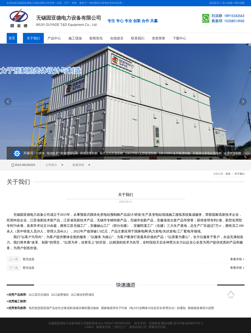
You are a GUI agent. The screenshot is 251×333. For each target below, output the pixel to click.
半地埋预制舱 (70, 153)
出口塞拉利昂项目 (82, 294)
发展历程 (78, 164)
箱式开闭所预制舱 (112, 153)
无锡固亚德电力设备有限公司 (68, 18)
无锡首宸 (154, 323)
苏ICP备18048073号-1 (188, 323)
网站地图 (240, 2)
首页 (12, 38)
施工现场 (75, 38)
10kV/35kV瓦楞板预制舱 (142, 153)
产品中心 (54, 38)
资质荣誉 (158, 38)
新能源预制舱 (89, 153)
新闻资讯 (96, 38)
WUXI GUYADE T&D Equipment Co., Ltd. (67, 24)
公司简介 (51, 164)
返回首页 (214, 2)
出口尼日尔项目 (39, 294)
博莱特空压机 (157, 327)
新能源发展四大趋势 (201, 308)
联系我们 (137, 38)
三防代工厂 (120, 327)
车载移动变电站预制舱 (207, 153)
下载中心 (179, 38)
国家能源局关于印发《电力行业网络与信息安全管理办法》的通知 (143, 308)
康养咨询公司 (138, 327)
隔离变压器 (103, 327)
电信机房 (53, 153)
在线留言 (117, 38)
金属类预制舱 (233, 153)
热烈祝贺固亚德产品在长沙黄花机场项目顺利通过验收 (64, 308)
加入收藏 (227, 2)
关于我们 (33, 38)
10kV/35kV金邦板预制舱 (175, 153)
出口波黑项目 (60, 294)
